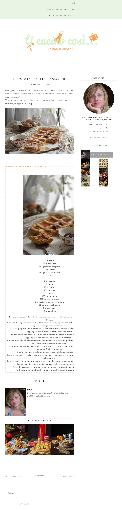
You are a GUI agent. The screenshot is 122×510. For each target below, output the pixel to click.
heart (69, 16)
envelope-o (73, 4)
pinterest (56, 10)
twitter (52, 10)
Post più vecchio (66, 476)
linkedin (65, 10)
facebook (49, 10)
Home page (39, 475)
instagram (61, 10)
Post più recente (13, 476)
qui (32, 103)
